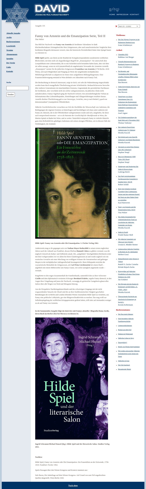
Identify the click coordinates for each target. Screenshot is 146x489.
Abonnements (11, 54)
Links (8, 67)
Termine (9, 50)
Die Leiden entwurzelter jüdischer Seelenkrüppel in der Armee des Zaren (129, 353)
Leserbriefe (11, 46)
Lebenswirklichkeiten (125, 325)
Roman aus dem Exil (124, 330)
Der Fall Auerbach (124, 365)
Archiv (9, 37)
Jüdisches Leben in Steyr (126, 338)
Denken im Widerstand (125, 334)
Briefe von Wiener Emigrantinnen (129, 347)
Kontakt (9, 71)
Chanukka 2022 (123, 54)
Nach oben (73, 486)
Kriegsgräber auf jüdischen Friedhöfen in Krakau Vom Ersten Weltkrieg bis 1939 (129, 274)
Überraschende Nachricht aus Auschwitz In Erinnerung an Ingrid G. (127, 299)
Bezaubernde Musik (124, 369)
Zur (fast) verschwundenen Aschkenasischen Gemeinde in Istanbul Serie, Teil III (128, 179)
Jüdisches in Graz (123, 361)
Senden (11, 94)
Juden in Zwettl (123, 232)
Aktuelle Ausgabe (13, 33)
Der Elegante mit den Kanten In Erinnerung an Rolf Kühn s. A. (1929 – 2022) (128, 286)
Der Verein (10, 63)
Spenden (9, 59)
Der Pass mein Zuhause (125, 314)
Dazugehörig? (122, 342)
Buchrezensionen (13, 42)
